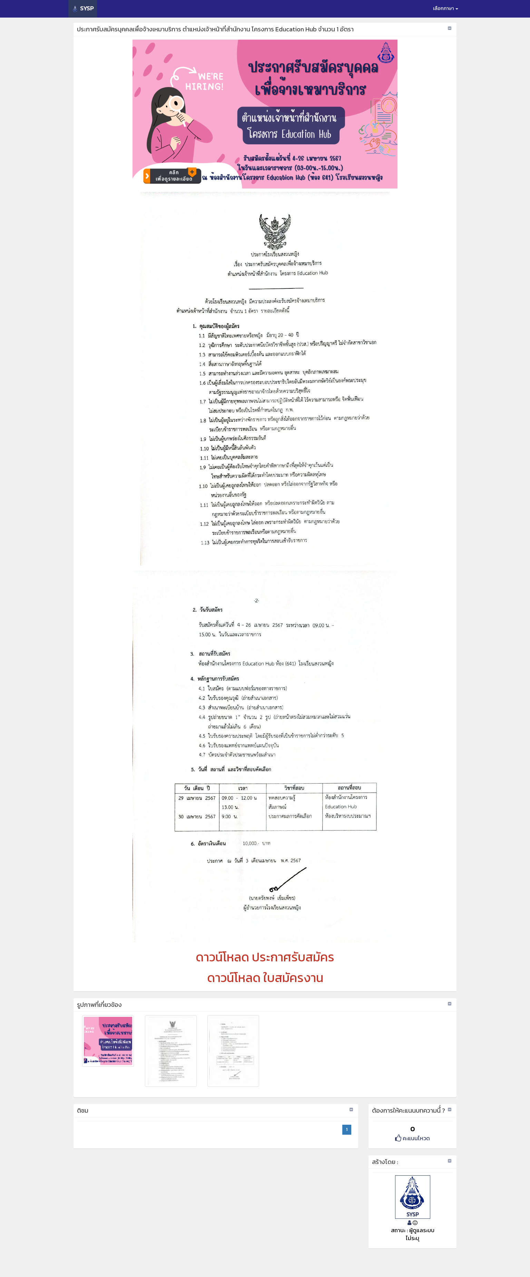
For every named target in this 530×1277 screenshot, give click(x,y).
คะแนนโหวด (412, 1138)
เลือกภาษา (445, 8)
